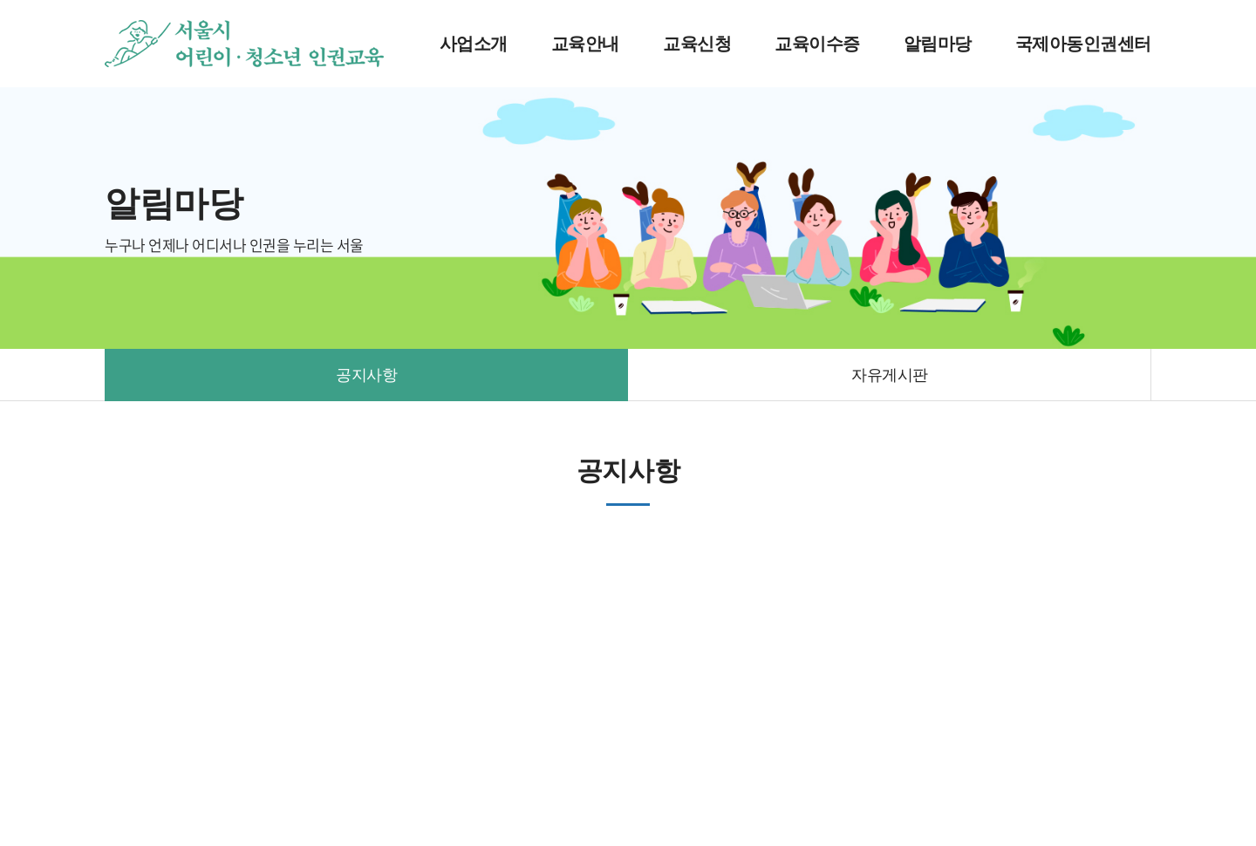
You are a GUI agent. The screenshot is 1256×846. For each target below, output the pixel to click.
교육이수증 (817, 43)
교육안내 (585, 43)
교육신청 (697, 43)
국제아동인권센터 (1083, 43)
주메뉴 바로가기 (0, 0)
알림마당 (938, 43)
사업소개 (474, 43)
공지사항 (366, 375)
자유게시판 (889, 375)
